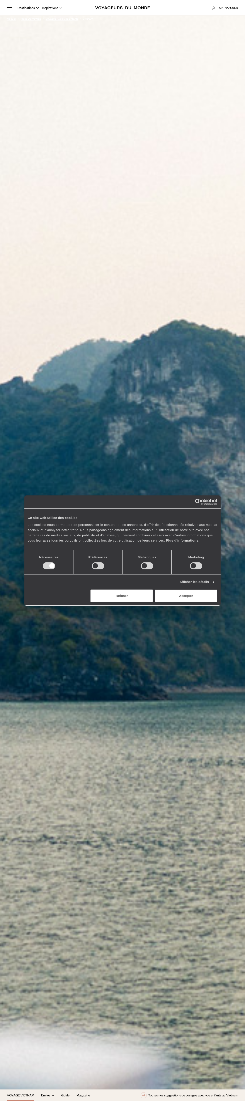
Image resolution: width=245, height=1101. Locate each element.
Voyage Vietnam (20, 1095)
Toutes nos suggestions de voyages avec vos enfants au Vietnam (189, 1095)
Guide (65, 1095)
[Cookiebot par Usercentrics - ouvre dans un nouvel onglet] (198, 502)
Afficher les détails (194, 582)
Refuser (122, 596)
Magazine (83, 1095)
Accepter (186, 596)
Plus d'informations (182, 540)
